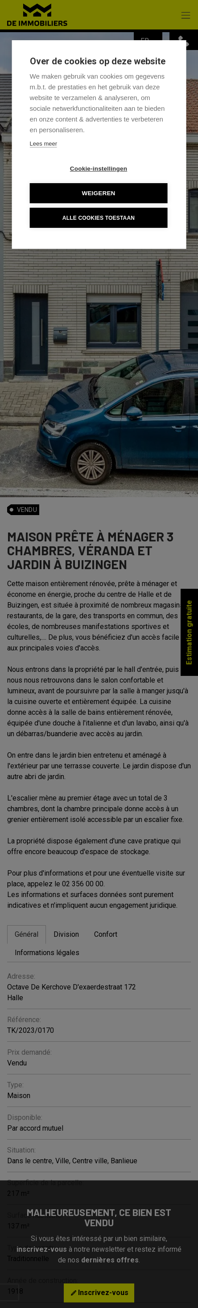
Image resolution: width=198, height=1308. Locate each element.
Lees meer (43, 143)
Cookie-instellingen (98, 168)
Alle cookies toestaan (98, 218)
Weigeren (98, 193)
